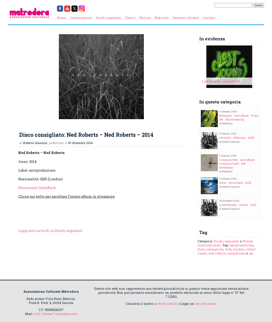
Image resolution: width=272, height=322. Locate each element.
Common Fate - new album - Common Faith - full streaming (237, 163)
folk (228, 249)
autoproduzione (242, 245)
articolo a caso (206, 304)
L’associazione (81, 18)
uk (251, 253)
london (238, 249)
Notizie (145, 18)
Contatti (209, 18)
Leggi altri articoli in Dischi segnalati (50, 230)
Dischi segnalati (108, 18)
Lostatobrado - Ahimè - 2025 (237, 205)
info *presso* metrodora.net (55, 314)
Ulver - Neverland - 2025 (235, 183)
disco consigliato (211, 249)
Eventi (130, 18)
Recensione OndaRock (37, 187)
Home (61, 18)
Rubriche (162, 18)
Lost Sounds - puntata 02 (220, 81)
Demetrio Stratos (186, 18)
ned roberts (217, 253)
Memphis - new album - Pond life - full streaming (238, 117)
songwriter (236, 253)
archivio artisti (166, 304)
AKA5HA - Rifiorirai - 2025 (236, 138)
